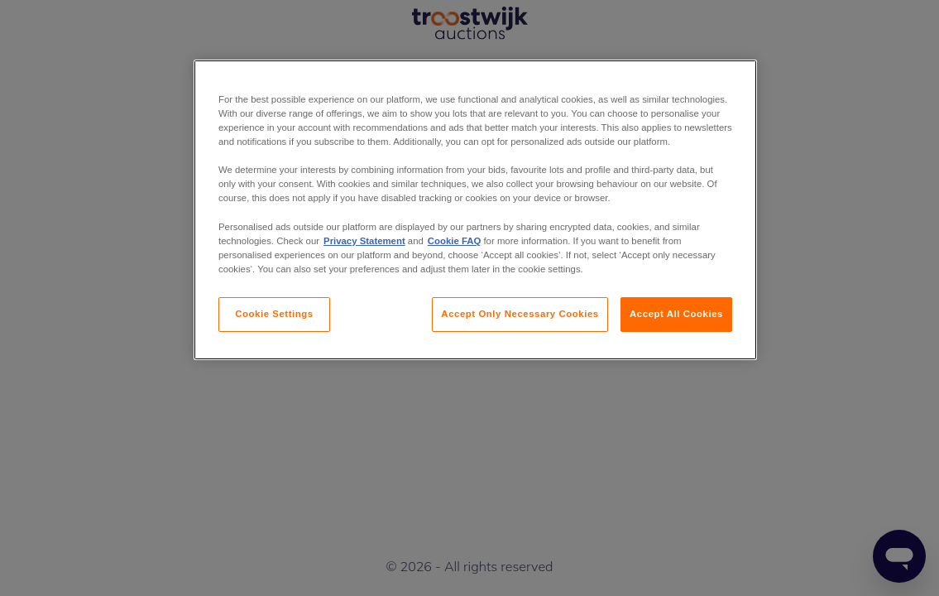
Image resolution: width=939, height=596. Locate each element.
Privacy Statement (364, 241)
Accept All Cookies (676, 314)
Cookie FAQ (454, 241)
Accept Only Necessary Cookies (519, 314)
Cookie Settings (274, 314)
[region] (475, 210)
